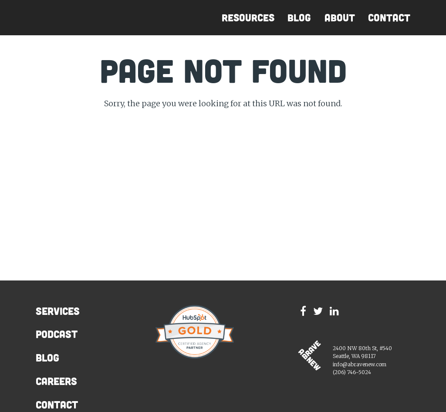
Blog (299, 17)
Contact (389, 17)
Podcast (57, 334)
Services (58, 310)
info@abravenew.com (359, 364)
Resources (248, 17)
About (339, 17)
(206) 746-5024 (352, 372)
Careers (56, 381)
